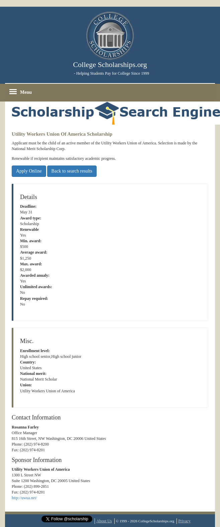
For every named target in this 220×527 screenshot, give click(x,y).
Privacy (184, 521)
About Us (104, 521)
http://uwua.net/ (24, 498)
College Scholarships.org (110, 64)
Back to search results (71, 171)
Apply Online (29, 171)
